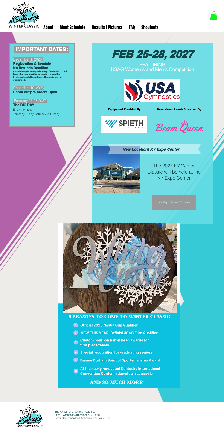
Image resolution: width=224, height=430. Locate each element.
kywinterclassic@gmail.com (28, 77)
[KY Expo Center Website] (174, 202)
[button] (213, 15)
